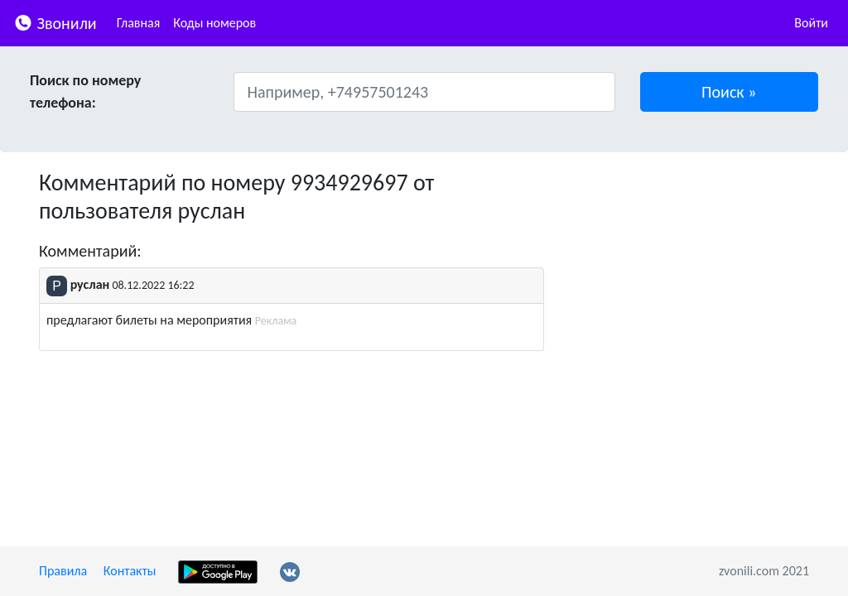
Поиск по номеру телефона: (85, 91)
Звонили (55, 22)
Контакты (130, 571)
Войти (811, 23)
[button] (729, 92)
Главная (139, 23)
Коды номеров (214, 23)
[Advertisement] (689, 272)
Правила (63, 571)
